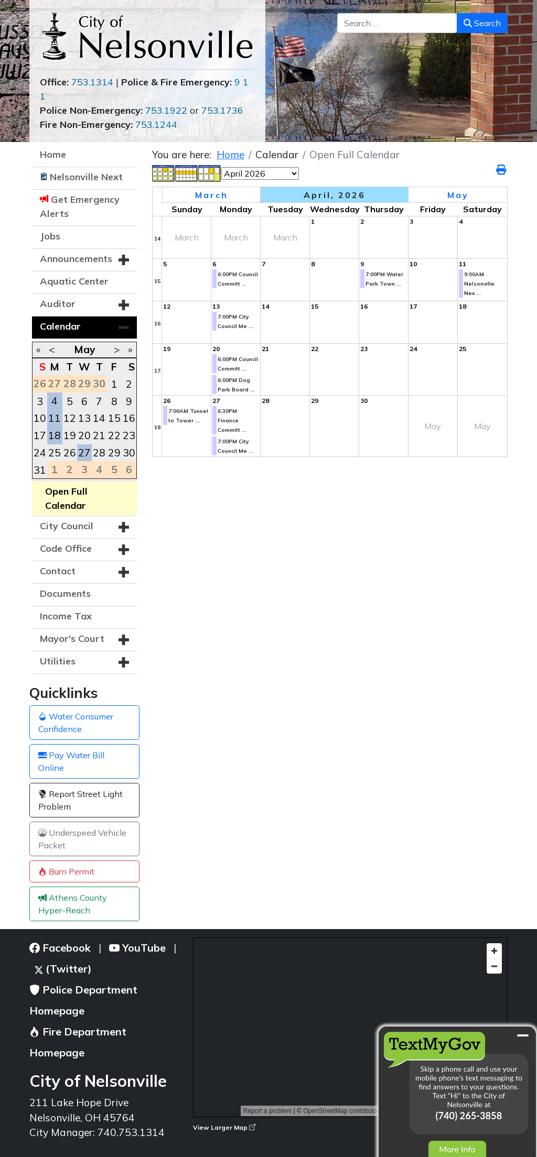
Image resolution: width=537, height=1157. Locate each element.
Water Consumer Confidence (75, 722)
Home (53, 154)
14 (99, 418)
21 (99, 435)
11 (54, 418)
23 (129, 435)
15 (114, 418)
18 (54, 435)
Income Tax (66, 616)
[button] (124, 260)
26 (69, 452)
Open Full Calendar (66, 498)
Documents (65, 593)
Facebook (60, 947)
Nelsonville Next (86, 177)
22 (114, 435)
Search (482, 23)
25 (54, 452)
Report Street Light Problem (80, 800)
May (84, 349)
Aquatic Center (74, 281)
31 (40, 470)
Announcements (76, 259)
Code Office (66, 548)
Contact (58, 571)
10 (40, 418)
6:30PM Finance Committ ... (232, 420)
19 (69, 435)
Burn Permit (66, 871)
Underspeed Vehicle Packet (82, 838)
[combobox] (397, 23)
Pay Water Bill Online (71, 761)
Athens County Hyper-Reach (72, 903)
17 (40, 435)
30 (129, 452)
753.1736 (222, 110)
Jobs (50, 236)
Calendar (60, 326)
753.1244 (156, 124)
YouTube (137, 947)
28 (99, 452)
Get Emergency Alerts (80, 206)
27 (84, 452)
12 (69, 418)
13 (84, 418)
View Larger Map (224, 1127)
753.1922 (166, 110)
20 (84, 435)
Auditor (58, 304)
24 (40, 452)
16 (129, 418)
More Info (457, 1149)
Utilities (58, 661)
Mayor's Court (72, 638)
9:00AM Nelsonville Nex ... (479, 284)
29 (114, 452)
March (211, 195)
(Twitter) (63, 968)
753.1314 (92, 82)
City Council (66, 526)
